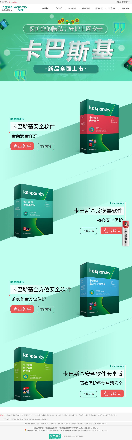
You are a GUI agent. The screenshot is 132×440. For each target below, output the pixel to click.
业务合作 (82, 428)
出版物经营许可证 (86, 430)
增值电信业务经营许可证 (72, 430)
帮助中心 (96, 428)
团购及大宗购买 (38, 428)
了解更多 (46, 146)
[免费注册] (125, 2)
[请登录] (118, 2)
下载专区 (112, 8)
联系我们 (75, 428)
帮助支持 (125, 8)
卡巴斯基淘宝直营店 (65, 428)
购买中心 (45, 8)
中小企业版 (72, 8)
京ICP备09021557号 (52, 430)
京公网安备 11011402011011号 (35, 430)
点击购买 (22, 146)
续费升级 (99, 8)
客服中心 (89, 428)
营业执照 (61, 430)
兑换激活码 (85, 8)
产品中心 (59, 8)
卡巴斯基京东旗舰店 (51, 428)
